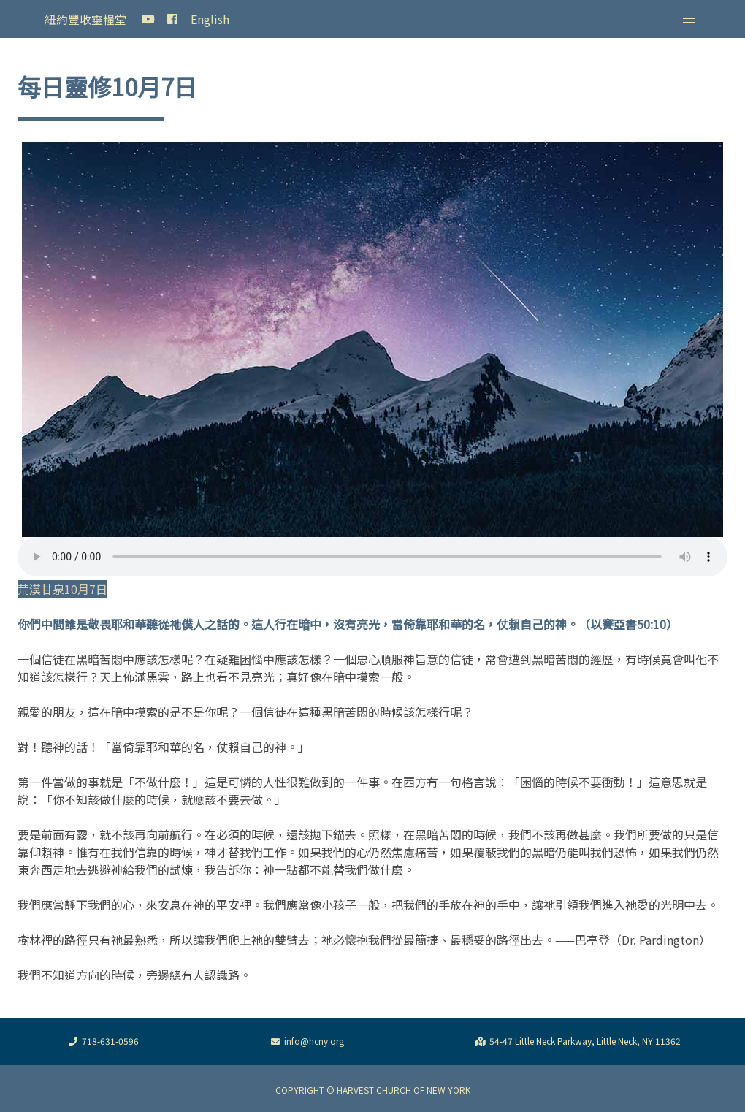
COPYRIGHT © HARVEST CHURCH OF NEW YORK (372, 1090)
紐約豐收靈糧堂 (85, 19)
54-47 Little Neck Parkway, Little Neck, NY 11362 (576, 1042)
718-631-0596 (101, 1042)
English (210, 19)
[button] (689, 19)
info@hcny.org (305, 1042)
